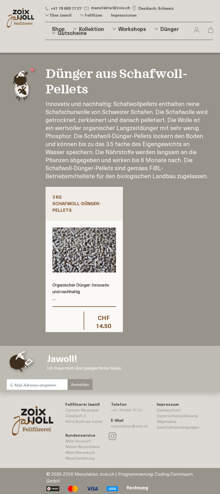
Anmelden (80, 384)
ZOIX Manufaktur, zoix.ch (88, 473)
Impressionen (124, 15)
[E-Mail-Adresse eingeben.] (37, 384)
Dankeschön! (169, 410)
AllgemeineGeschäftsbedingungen (178, 424)
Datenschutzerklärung (177, 416)
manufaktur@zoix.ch (129, 426)
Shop (58, 29)
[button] (196, 29)
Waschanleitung (80, 458)
